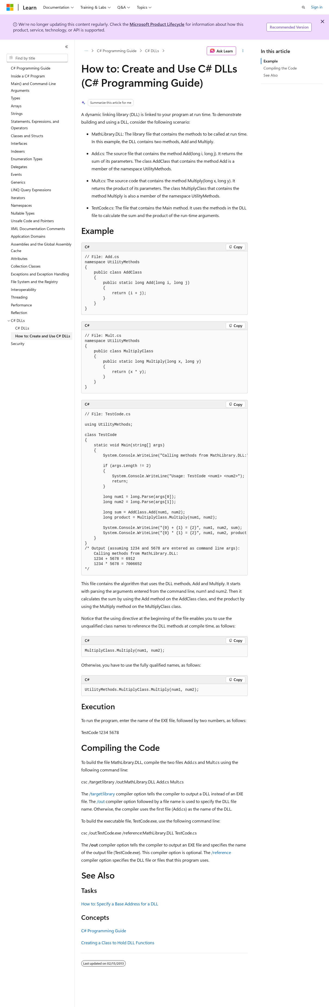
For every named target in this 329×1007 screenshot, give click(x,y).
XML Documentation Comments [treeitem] (38, 228)
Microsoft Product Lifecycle (157, 24)
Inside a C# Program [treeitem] (28, 76)
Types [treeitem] (15, 98)
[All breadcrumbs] (86, 50)
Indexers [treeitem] (18, 151)
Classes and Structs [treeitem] (27, 135)
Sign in (316, 7)
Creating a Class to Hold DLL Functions (117, 942)
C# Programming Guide (116, 50)
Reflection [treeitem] (19, 312)
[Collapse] (66, 47)
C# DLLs (152, 50)
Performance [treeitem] (21, 305)
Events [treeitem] (16, 174)
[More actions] (243, 50)
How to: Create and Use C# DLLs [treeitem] (42, 335)
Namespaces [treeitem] (21, 205)
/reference (221, 852)
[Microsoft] (10, 7)
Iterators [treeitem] (18, 197)
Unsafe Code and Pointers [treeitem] (32, 220)
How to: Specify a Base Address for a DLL (119, 903)
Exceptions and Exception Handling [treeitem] (40, 274)
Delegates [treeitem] (19, 166)
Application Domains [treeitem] (28, 236)
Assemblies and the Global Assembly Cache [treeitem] (41, 247)
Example (271, 61)
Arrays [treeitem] (16, 105)
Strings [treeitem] (17, 113)
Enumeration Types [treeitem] (26, 158)
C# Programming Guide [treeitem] (30, 68)
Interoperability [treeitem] (23, 289)
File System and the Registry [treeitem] (34, 281)
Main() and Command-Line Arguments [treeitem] (33, 87)
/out (101, 801)
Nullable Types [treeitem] (23, 213)
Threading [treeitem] (19, 297)
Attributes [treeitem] (19, 258)
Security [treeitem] (17, 343)
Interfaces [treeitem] (19, 143)
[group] (164, 492)
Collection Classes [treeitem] (25, 266)
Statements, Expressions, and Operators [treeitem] (35, 125)
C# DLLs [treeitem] (22, 328)
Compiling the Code (280, 68)
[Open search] (303, 7)
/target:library (102, 793)
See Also (271, 75)
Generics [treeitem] (18, 182)
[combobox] (37, 58)
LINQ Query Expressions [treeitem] (31, 189)
